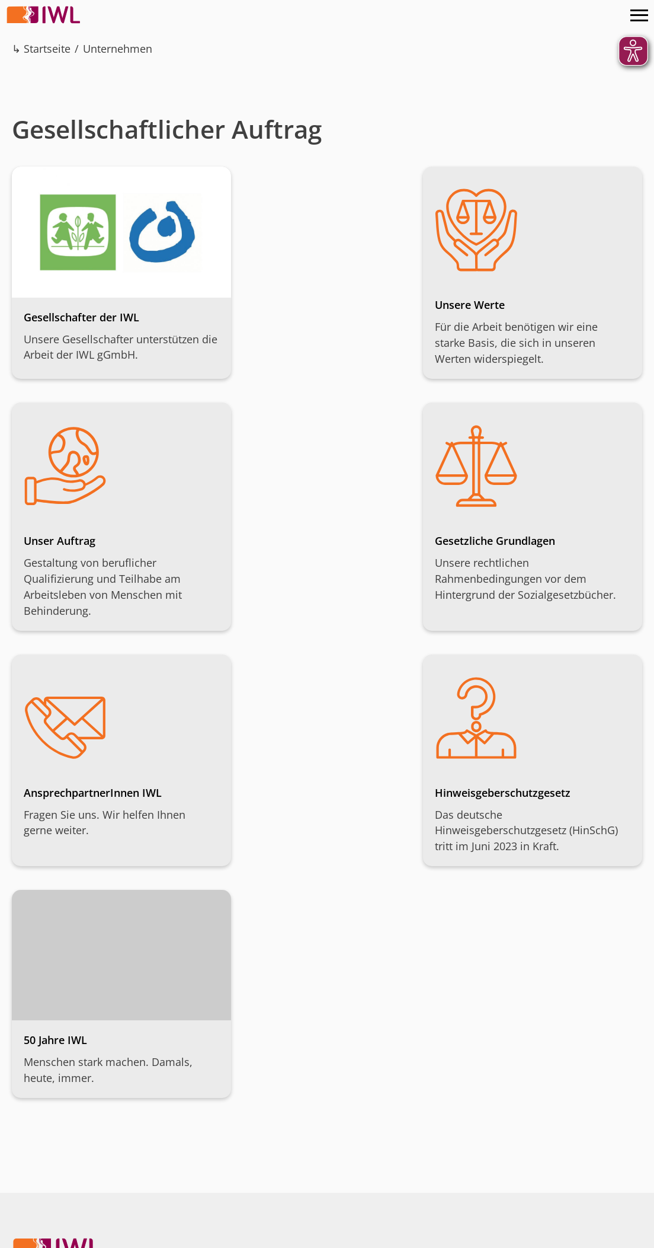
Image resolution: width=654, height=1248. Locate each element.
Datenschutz (107, 1236)
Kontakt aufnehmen (77, 1169)
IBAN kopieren (356, 1169)
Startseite (47, 49)
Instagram (555, 1097)
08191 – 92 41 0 (83, 1141)
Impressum (38, 1236)
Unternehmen (117, 49)
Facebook (581, 1097)
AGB (159, 1236)
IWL (44, 15)
